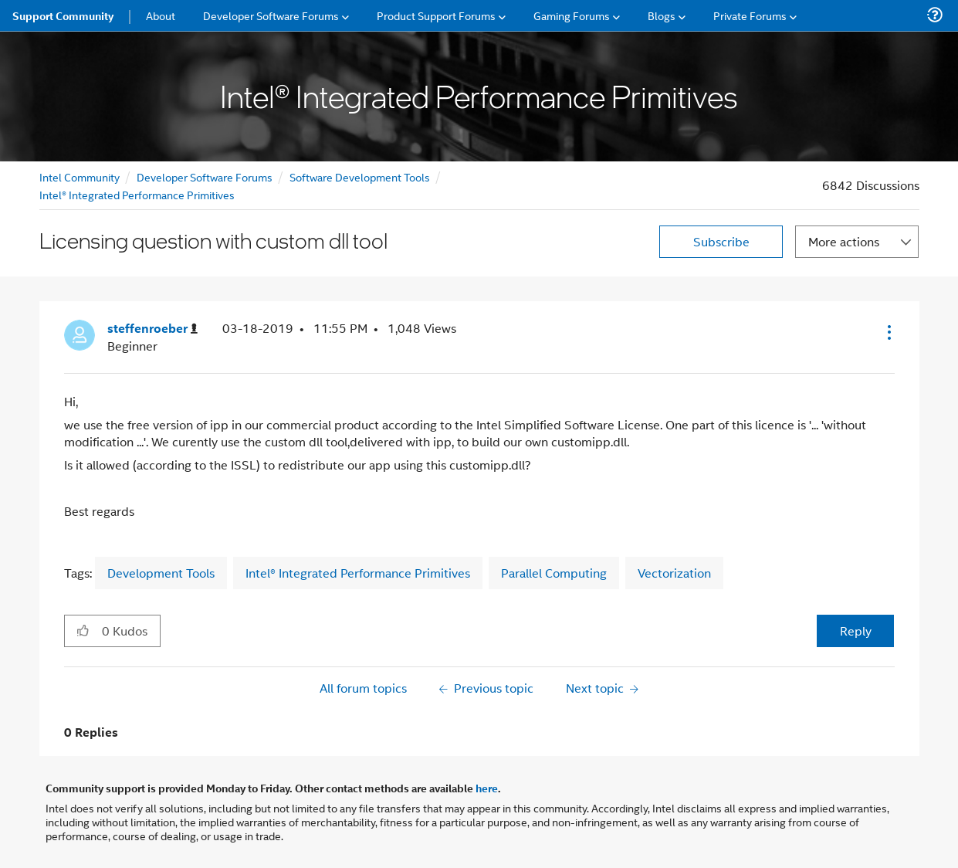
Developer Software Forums (205, 176)
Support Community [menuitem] (62, 15)
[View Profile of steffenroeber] (152, 328)
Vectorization (674, 572)
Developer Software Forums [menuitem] (271, 15)
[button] (887, 332)
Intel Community (79, 176)
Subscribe (721, 241)
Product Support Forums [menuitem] (436, 15)
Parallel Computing (554, 572)
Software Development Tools (359, 176)
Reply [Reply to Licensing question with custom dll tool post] (856, 630)
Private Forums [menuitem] (750, 15)
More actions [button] (843, 241)
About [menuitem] (160, 15)
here (487, 787)
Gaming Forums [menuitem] (571, 15)
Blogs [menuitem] (661, 15)
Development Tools (161, 572)
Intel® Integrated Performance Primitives (137, 194)
